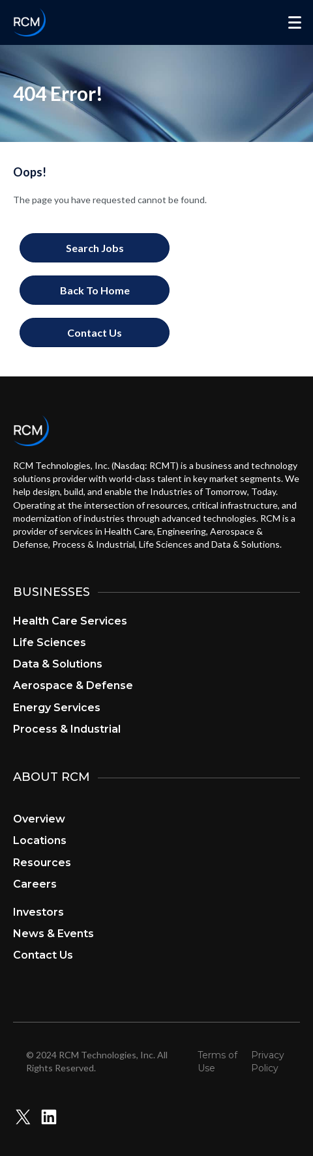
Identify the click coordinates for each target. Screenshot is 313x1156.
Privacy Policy (267, 1061)
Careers (35, 884)
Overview (39, 819)
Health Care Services (70, 621)
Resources (42, 862)
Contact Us (43, 955)
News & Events (53, 933)
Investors (38, 912)
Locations (40, 840)
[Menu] (294, 23)
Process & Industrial (67, 729)
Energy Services (56, 707)
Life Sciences (49, 642)
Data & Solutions (57, 664)
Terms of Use (217, 1061)
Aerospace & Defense (73, 685)
